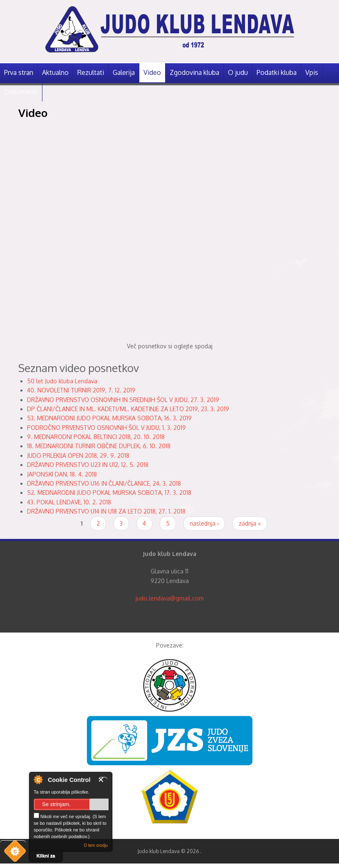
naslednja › (204, 523)
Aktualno (55, 72)
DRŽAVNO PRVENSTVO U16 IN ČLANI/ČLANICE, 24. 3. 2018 (104, 483)
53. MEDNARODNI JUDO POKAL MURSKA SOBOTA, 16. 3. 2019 (109, 418)
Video (152, 72)
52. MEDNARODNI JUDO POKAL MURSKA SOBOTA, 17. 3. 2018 (109, 492)
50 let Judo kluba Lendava (62, 381)
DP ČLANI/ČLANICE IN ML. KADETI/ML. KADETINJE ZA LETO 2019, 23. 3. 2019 (128, 408)
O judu (238, 72)
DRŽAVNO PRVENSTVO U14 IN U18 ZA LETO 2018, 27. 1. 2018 (106, 511)
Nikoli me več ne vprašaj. (62, 816)
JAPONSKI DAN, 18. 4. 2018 (62, 474)
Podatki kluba (277, 72)
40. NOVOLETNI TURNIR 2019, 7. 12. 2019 (81, 390)
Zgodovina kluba (194, 72)
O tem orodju (96, 845)
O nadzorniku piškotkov (38, 779)
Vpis (311, 72)
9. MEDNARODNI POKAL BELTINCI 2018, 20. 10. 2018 (96, 436)
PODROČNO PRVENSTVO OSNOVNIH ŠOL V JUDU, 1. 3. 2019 (106, 427)
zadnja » (250, 523)
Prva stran (18, 72)
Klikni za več (46, 857)
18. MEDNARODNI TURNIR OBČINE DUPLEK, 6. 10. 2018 (99, 445)
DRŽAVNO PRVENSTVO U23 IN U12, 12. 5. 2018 (87, 464)
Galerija (124, 72)
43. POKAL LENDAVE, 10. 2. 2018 (69, 502)
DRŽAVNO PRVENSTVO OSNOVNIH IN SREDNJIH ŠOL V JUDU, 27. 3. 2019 (123, 399)
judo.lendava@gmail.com (170, 598)
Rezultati (90, 72)
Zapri (103, 779)
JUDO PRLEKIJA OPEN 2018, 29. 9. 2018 (78, 455)
